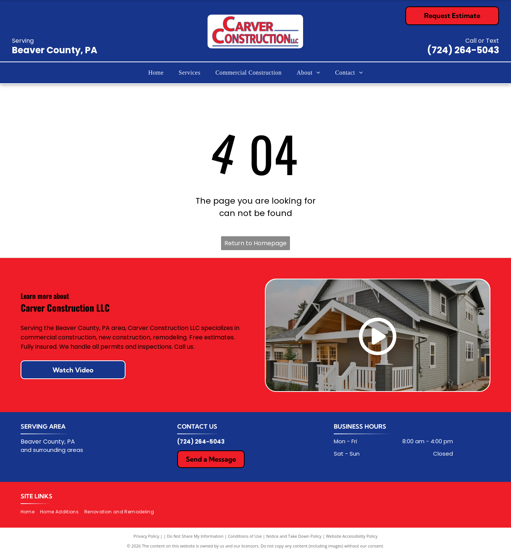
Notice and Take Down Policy (294, 536)
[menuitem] (156, 72)
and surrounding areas (52, 450)
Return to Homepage (255, 243)
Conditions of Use (245, 536)
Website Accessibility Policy (352, 536)
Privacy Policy (146, 536)
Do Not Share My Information (195, 536)
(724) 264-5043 (463, 50)
